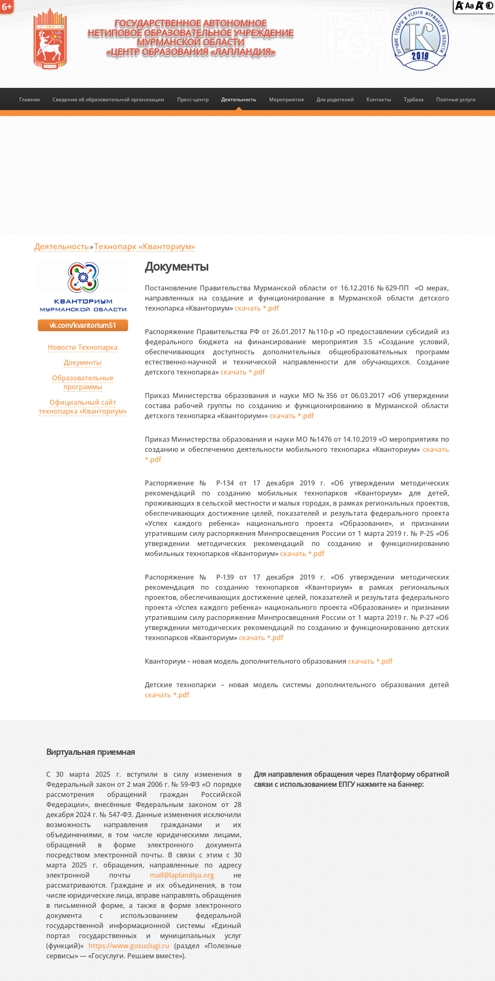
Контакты (379, 99)
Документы (83, 362)
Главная (29, 99)
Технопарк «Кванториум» (144, 246)
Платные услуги (456, 99)
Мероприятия (286, 99)
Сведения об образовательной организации (108, 99)
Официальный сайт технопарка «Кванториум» (83, 407)
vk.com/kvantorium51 (83, 325)
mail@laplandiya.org (182, 875)
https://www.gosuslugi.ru (129, 945)
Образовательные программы (82, 382)
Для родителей (335, 99)
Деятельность (238, 99)
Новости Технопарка (83, 347)
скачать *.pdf (257, 308)
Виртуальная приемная (90, 751)
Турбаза (414, 99)
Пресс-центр (193, 99)
